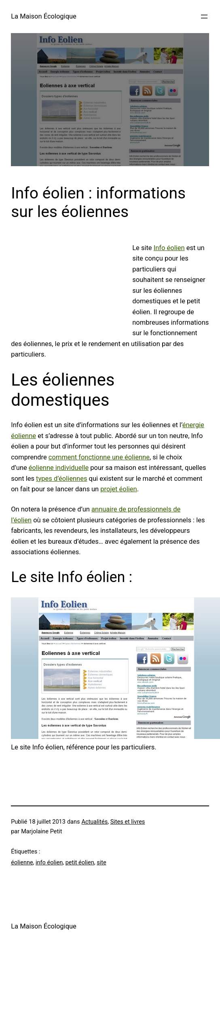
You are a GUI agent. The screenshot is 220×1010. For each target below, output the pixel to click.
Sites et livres (127, 821)
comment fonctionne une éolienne (99, 457)
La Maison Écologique (43, 16)
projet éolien (118, 489)
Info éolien (169, 248)
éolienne (22, 862)
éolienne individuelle (59, 468)
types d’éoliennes (61, 478)
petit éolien (80, 862)
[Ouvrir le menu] (204, 16)
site (101, 862)
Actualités (95, 821)
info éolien (49, 862)
